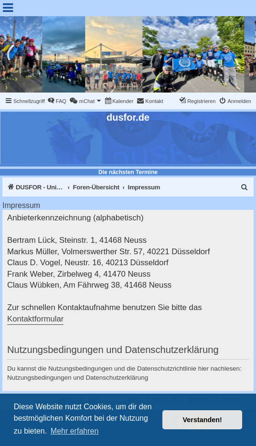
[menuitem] (56, 101)
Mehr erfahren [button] (75, 431)
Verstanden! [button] (202, 420)
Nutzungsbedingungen (39, 377)
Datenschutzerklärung (116, 377)
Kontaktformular (35, 318)
